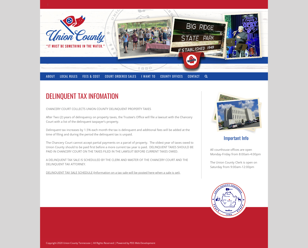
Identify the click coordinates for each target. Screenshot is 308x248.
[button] (206, 76)
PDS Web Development (142, 243)
